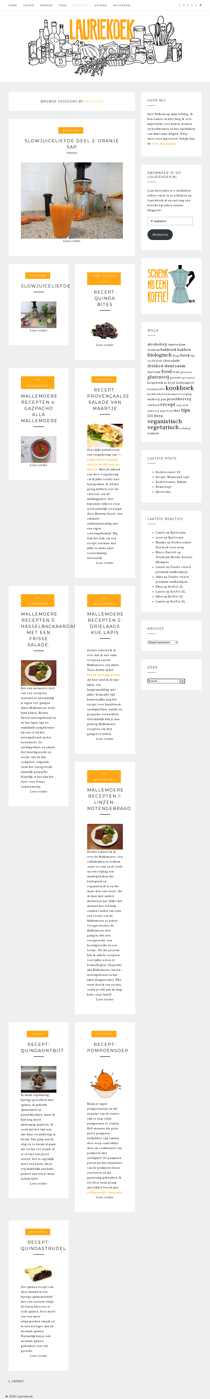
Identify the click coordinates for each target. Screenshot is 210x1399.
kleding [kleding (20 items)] (151, 389)
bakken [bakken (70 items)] (184, 349)
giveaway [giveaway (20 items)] (186, 372)
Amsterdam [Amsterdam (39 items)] (176, 344)
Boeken (46, 5)
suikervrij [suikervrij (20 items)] (153, 410)
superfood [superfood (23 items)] (166, 410)
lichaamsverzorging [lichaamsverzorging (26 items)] (178, 394)
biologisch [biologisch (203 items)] (159, 355)
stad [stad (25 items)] (185, 405)
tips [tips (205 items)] (185, 410)
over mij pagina (164, 143)
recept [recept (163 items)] (168, 404)
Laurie (28, 5)
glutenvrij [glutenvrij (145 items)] (158, 377)
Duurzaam (121, 5)
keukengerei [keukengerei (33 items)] (185, 382)
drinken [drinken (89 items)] (155, 365)
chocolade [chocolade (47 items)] (171, 361)
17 (22, 1381)
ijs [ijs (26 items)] (165, 382)
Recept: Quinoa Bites (105, 298)
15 (16, 1381)
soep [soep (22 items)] (179, 405)
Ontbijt (37, 1034)
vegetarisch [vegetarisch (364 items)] (163, 427)
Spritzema (163, 492)
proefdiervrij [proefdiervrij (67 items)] (179, 399)
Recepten (81, 5)
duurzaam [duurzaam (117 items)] (175, 365)
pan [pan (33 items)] (163, 399)
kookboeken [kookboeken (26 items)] (155, 394)
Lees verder (72, 241)
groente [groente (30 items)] (175, 377)
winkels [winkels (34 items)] (153, 433)
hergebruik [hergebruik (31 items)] (155, 382)
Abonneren (160, 234)
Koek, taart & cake (104, 278)
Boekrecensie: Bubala (171, 482)
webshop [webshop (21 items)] (185, 428)
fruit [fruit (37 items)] (176, 372)
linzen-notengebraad (103, 675)
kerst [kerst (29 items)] (171, 382)
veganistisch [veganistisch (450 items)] (164, 421)
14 (13, 1381)
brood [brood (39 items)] (157, 361)
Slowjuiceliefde (46, 286)
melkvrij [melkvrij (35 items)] (153, 399)
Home (13, 5)
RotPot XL (175, 586)
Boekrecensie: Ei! (168, 472)
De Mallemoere (37, 382)
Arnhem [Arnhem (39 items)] (153, 350)
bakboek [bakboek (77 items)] (169, 349)
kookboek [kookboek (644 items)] (179, 388)
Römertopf (163, 487)
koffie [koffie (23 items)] (161, 389)
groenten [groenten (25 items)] (188, 377)
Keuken (101, 5)
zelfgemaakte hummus (104, 1192)
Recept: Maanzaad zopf (172, 477)
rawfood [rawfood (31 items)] (153, 405)
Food (63, 5)
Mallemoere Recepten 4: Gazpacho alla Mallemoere (39, 408)
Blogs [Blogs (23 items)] (176, 355)
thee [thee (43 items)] (177, 411)
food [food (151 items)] (167, 371)
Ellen (159, 586)
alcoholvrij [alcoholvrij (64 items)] (157, 344)
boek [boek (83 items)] (185, 355)
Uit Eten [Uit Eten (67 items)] (155, 416)
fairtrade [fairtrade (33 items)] (154, 372)
